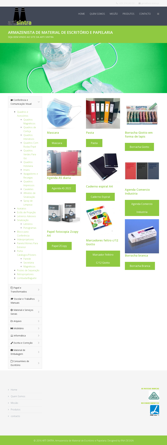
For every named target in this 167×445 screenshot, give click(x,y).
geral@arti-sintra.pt (150, 3)
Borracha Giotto (149, 147)
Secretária (28, 262)
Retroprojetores (25, 274)
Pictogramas (29, 227)
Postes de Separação (28, 270)
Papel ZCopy (59, 246)
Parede (27, 258)
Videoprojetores (25, 239)
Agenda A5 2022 (61, 188)
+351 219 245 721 (127, 3)
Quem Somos (97, 13)
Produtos (128, 13)
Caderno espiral (100, 197)
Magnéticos (29, 266)
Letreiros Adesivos (26, 216)
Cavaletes (28, 189)
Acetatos (21, 208)
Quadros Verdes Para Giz (29, 154)
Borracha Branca (150, 266)
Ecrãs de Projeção (26, 212)
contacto (145, 13)
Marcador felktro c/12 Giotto (103, 258)
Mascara (57, 143)
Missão (114, 13)
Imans (26, 169)
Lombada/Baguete (26, 278)
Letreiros (28, 223)
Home (81, 13)
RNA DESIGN (127, 440)
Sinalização (23, 220)
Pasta (94, 143)
